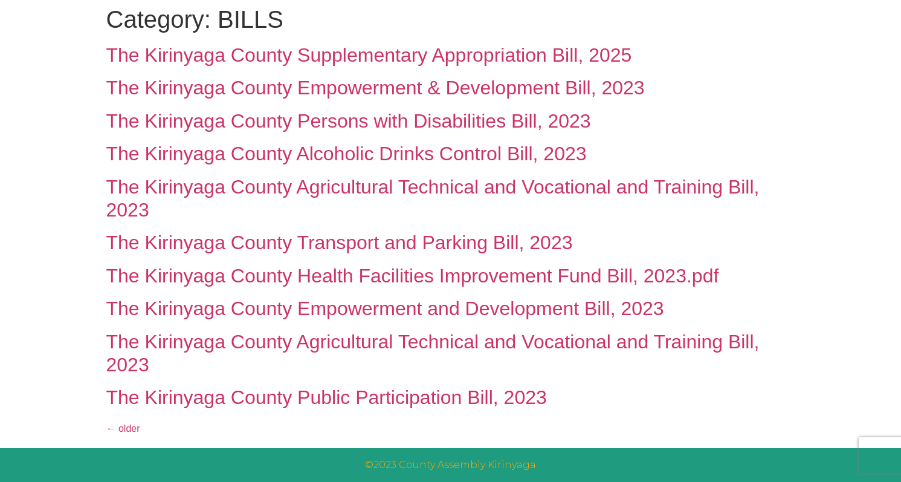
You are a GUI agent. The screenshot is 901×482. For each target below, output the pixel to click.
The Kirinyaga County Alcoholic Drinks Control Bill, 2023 (346, 153)
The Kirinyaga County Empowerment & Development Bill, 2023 (375, 88)
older (123, 428)
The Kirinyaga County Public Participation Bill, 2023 (326, 397)
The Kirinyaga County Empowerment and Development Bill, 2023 (385, 308)
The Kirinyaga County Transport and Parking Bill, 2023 (339, 242)
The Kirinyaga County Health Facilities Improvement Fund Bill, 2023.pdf (412, 276)
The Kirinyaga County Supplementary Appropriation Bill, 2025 (369, 55)
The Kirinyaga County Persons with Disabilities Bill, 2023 (348, 121)
